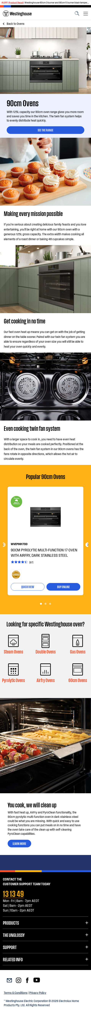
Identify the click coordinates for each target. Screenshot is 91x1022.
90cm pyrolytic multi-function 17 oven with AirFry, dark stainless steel (44, 552)
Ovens (15, 23)
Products (11, 922)
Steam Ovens (13, 651)
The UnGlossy (13, 935)
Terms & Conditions (16, 992)
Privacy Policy (37, 992)
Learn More (19, 843)
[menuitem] (17, 13)
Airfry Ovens (46, 680)
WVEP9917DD (19, 544)
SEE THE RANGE (45, 130)
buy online (63, 586)
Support (10, 947)
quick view (27, 586)
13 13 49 (13, 893)
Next (87, 544)
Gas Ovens (77, 651)
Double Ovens (46, 651)
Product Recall (16, 2)
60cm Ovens (77, 680)
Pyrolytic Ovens (13, 680)
